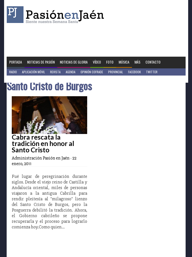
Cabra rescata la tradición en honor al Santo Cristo (43, 143)
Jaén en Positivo (20, 79)
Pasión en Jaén (57, 14)
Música (124, 62)
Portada (15, 62)
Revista (55, 72)
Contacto (153, 62)
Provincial (115, 72)
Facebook (134, 72)
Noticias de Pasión (41, 62)
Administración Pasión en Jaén (41, 158)
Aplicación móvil (33, 72)
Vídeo (97, 62)
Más (137, 62)
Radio (13, 72)
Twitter (151, 72)
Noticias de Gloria (74, 62)
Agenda (70, 72)
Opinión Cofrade (92, 72)
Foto (110, 62)
